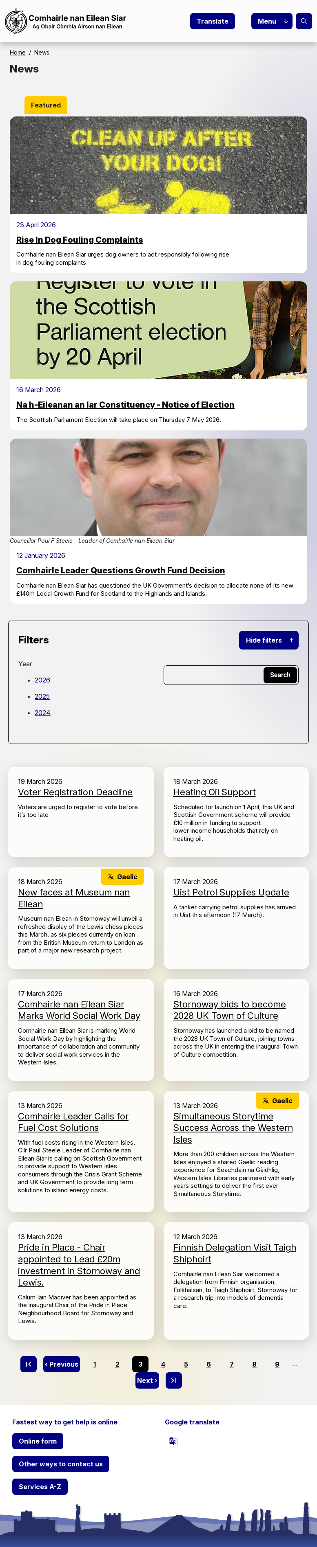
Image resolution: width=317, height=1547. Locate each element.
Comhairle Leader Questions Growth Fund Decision (120, 570)
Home (18, 52)
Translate (212, 21)
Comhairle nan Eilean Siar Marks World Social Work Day (79, 1010)
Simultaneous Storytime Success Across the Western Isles (233, 1128)
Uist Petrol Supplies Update (231, 892)
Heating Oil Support (214, 792)
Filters (33, 640)
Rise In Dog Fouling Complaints (79, 240)
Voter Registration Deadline (75, 792)
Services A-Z (40, 1487)
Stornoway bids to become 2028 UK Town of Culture (229, 1010)
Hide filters (264, 640)
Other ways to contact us (61, 1464)
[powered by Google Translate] (173, 1441)
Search (304, 21)
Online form (38, 1441)
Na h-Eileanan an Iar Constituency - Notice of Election (125, 405)
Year (25, 664)
